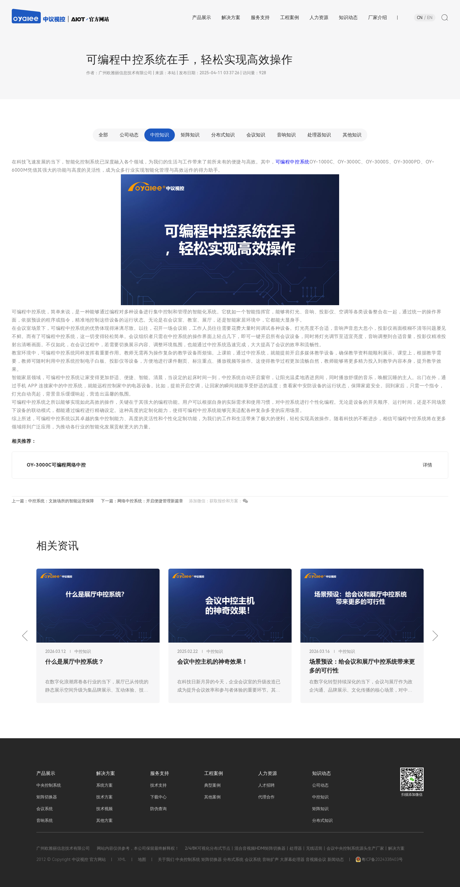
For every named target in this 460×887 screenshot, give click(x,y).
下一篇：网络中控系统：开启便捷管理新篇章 (142, 501)
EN (429, 17)
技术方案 (104, 797)
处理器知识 (319, 135)
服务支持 (159, 773)
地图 (142, 859)
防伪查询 (158, 808)
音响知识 (286, 135)
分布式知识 (223, 135)
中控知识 (159, 135)
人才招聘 (266, 785)
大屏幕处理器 (292, 859)
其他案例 (212, 797)
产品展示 (45, 773)
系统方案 (104, 785)
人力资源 (267, 773)
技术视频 (104, 808)
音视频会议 (316, 859)
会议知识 (255, 135)
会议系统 (44, 808)
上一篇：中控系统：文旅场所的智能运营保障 (53, 501)
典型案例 (212, 785)
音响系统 (44, 820)
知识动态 (321, 773)
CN (419, 17)
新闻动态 (335, 859)
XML (122, 859)
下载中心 (158, 797)
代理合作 (266, 797)
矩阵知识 (190, 135)
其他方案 (104, 820)
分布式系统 (233, 859)
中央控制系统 (48, 785)
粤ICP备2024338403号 (379, 859)
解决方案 (105, 773)
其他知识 (352, 135)
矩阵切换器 (46, 797)
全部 (103, 135)
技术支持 (158, 785)
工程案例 (213, 773)
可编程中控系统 (292, 162)
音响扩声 (270, 859)
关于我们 (166, 859)
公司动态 (129, 135)
